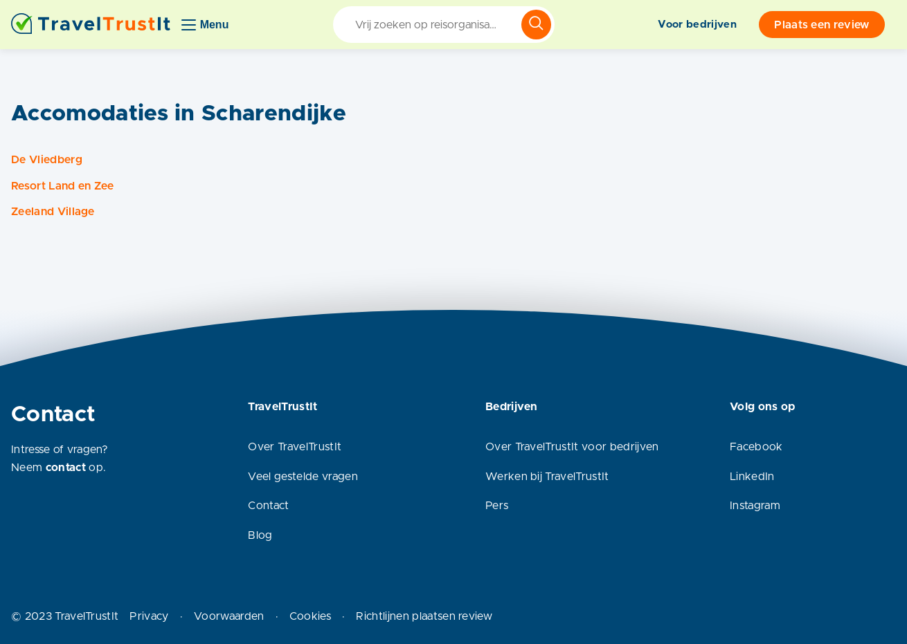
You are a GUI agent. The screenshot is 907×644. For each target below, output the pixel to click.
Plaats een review (821, 24)
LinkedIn (752, 476)
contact (66, 467)
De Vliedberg (46, 159)
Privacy (148, 616)
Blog (260, 535)
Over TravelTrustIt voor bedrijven (572, 446)
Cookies (310, 616)
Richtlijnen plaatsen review (424, 616)
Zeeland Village (53, 211)
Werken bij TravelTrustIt (547, 476)
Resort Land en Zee (62, 186)
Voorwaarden (229, 616)
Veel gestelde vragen (302, 476)
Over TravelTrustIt (294, 446)
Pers (496, 505)
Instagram (755, 505)
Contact (268, 505)
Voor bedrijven (697, 24)
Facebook (756, 446)
